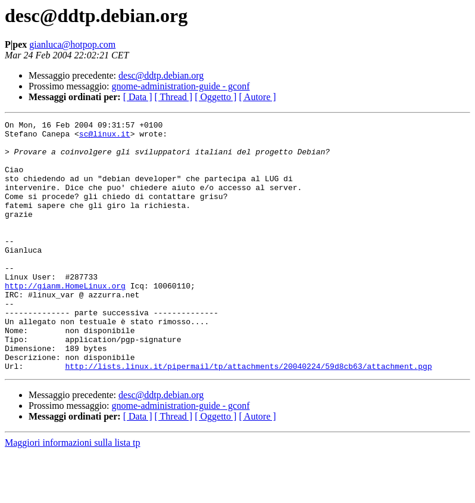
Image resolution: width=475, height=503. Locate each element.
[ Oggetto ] (215, 97)
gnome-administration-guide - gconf (181, 86)
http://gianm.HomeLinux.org (65, 319)
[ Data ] (137, 97)
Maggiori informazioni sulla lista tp (72, 493)
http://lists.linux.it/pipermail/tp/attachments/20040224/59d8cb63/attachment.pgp (248, 416)
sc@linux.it (104, 137)
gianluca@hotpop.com (72, 44)
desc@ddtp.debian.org (161, 75)
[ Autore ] (257, 97)
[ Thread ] (174, 97)
